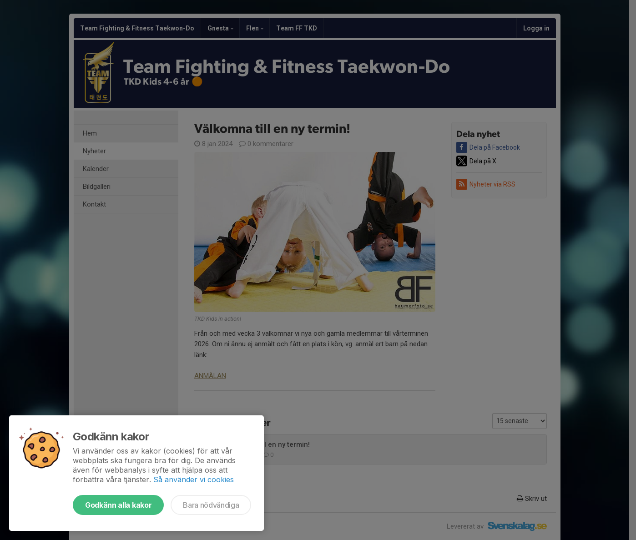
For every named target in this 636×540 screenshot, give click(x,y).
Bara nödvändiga (211, 505)
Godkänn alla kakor (118, 505)
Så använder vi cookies (193, 479)
